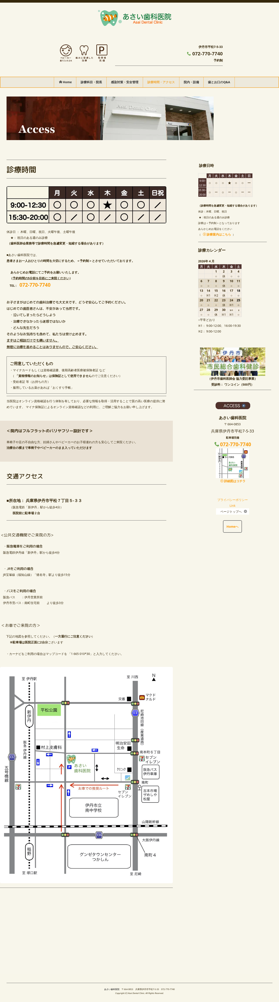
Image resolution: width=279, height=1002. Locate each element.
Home (65, 82)
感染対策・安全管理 (124, 82)
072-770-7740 (207, 53)
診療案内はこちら (217, 234)
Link (232, 506)
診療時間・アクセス (161, 82)
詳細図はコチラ (232, 481)
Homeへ (232, 526)
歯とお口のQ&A (219, 82)
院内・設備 (191, 82)
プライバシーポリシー (232, 500)
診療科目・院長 (91, 82)
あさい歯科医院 (111, 989)
